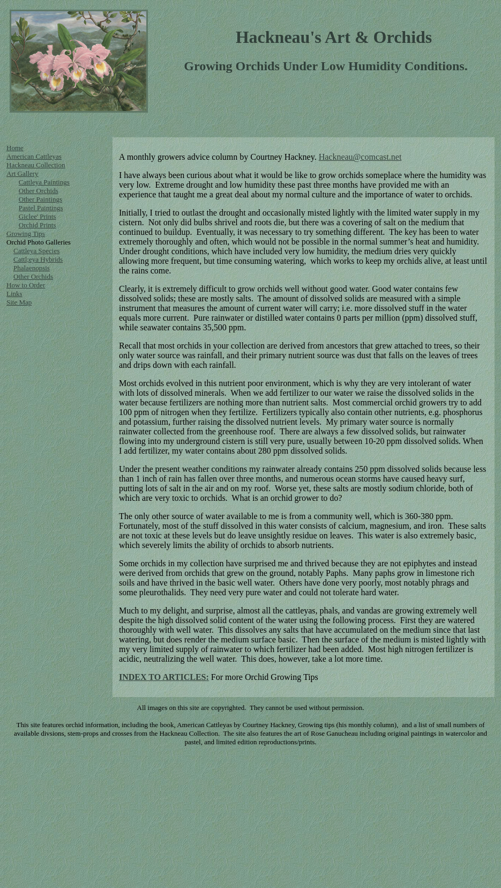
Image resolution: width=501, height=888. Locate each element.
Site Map (19, 302)
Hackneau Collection (35, 165)
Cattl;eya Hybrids (38, 259)
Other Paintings (40, 199)
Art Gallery (22, 173)
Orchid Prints (37, 225)
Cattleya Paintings (44, 182)
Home (15, 148)
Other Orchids (38, 191)
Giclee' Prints (37, 216)
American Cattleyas (34, 156)
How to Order (25, 285)
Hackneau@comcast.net (360, 156)
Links (14, 294)
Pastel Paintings (41, 208)
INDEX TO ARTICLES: (164, 677)
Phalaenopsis (31, 268)
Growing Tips (25, 234)
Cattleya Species (36, 251)
